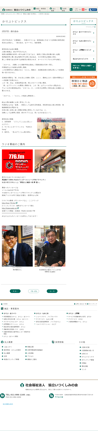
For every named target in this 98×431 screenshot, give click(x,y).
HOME (5, 297)
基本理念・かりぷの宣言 (12, 343)
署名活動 (85, 360)
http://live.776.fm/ (8, 196)
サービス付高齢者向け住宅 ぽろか (79, 310)
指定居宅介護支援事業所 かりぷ (14, 320)
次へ (51, 285)
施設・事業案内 (41, 3)
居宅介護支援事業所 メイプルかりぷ (48, 315)
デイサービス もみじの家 (44, 312)
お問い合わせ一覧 (81, 297)
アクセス (30, 350)
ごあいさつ (8, 340)
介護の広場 (85, 341)
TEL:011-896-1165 (18, 388)
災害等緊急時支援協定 (35, 343)
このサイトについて (52, 426)
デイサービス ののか (75, 312)
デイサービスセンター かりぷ (14, 315)
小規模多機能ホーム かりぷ (77, 315)
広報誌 (84, 356)
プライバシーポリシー (33, 426)
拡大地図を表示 (8, 397)
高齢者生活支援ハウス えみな (14, 323)
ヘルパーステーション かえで (46, 318)
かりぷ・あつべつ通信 (11, 330)
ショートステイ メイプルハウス (47, 310)
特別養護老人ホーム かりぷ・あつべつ (17, 310)
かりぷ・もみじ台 (42, 307)
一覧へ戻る (33, 285)
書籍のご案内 (32, 353)
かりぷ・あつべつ (10, 307)
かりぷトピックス (88, 350)
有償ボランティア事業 (11, 353)
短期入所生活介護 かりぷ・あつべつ (16, 312)
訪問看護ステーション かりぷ (14, 318)
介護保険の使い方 (88, 344)
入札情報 (30, 347)
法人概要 (53, 3)
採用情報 (64, 3)
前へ (16, 285)
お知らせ (85, 347)
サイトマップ (93, 297)
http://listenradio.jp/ (9, 202)
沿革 (5, 350)
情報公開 (30, 340)
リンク (84, 363)
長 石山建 (51, 265)
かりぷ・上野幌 (74, 307)
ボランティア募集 (88, 353)
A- (80, 3)
